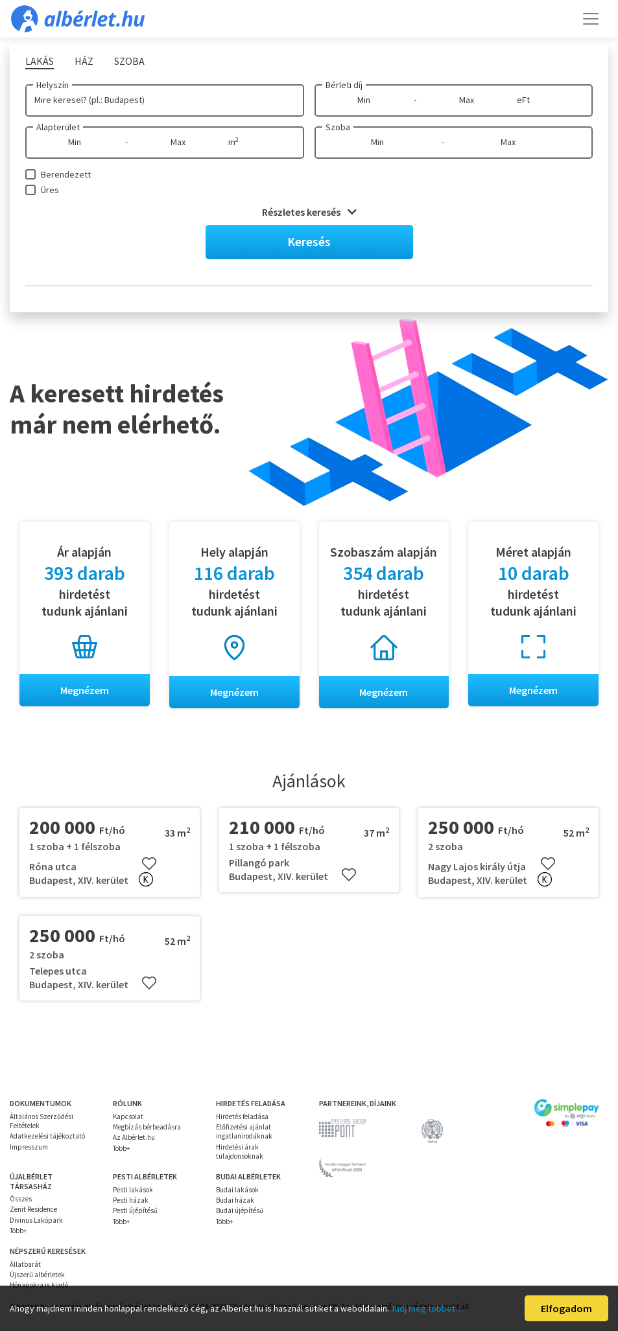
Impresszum (29, 1147)
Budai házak (235, 1200)
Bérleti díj (344, 85)
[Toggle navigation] (590, 18)
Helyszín (52, 85)
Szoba (338, 127)
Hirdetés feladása (242, 1116)
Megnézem (84, 690)
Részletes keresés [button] (309, 211)
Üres (50, 190)
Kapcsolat (128, 1116)
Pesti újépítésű (135, 1210)
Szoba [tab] (129, 60)
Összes (21, 1198)
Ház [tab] (84, 60)
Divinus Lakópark (36, 1220)
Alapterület (58, 127)
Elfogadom (566, 1308)
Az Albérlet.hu (134, 1137)
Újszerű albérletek (37, 1274)
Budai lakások (237, 1189)
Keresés (309, 241)
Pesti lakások (133, 1189)
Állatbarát (25, 1264)
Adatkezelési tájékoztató (47, 1135)
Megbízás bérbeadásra (147, 1126)
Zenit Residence (33, 1209)
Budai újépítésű (239, 1210)
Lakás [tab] (39, 60)
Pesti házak (131, 1200)
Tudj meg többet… (427, 1308)
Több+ (121, 1148)
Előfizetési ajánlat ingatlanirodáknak (244, 1131)
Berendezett (66, 174)
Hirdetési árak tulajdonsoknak (239, 1151)
